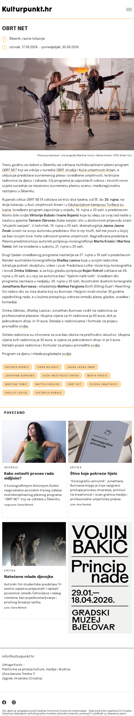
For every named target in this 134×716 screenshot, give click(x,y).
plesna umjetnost (104, 384)
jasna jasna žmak (81, 367)
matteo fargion (48, 384)
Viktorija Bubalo (49, 393)
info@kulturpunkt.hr (18, 656)
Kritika (76, 468)
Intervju (11, 468)
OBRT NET (9, 170)
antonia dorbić (17, 367)
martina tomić (16, 384)
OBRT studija (66, 170)
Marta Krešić (97, 376)
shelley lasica (16, 393)
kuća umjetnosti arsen (61, 376)
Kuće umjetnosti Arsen (97, 170)
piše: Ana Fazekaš (80, 505)
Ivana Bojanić (48, 367)
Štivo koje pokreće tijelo (93, 474)
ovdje (23, 326)
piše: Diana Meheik (15, 608)
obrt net (75, 384)
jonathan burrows (20, 376)
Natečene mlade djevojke (28, 577)
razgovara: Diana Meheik (18, 505)
